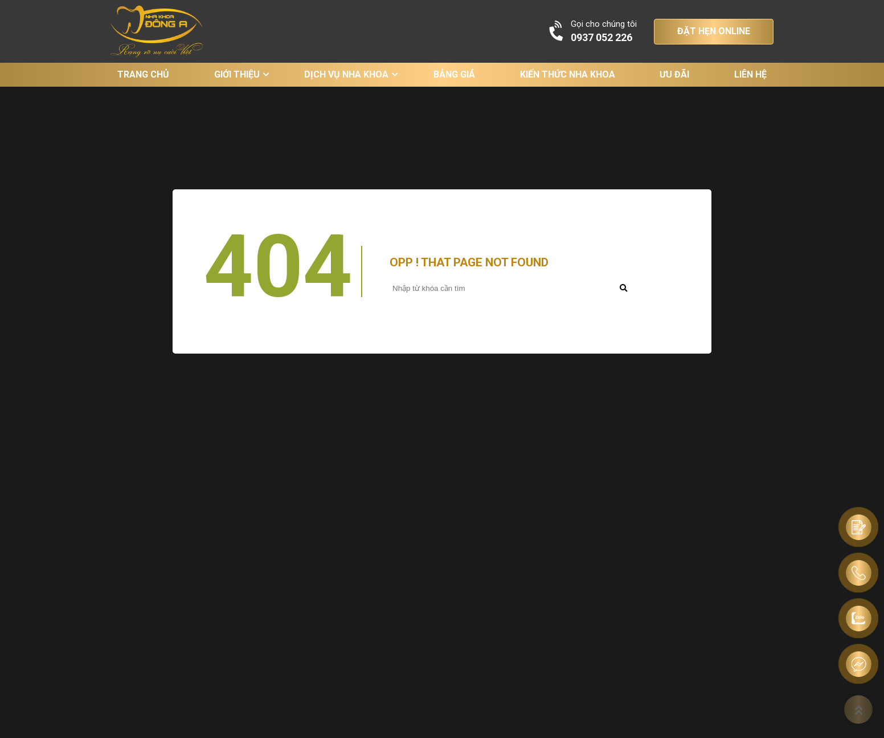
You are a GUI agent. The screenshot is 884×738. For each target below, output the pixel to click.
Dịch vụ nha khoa (346, 74)
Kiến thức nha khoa (567, 74)
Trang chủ (143, 74)
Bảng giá (454, 74)
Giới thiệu (237, 74)
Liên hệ (750, 74)
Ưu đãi (674, 74)
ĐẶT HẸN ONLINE (713, 31)
